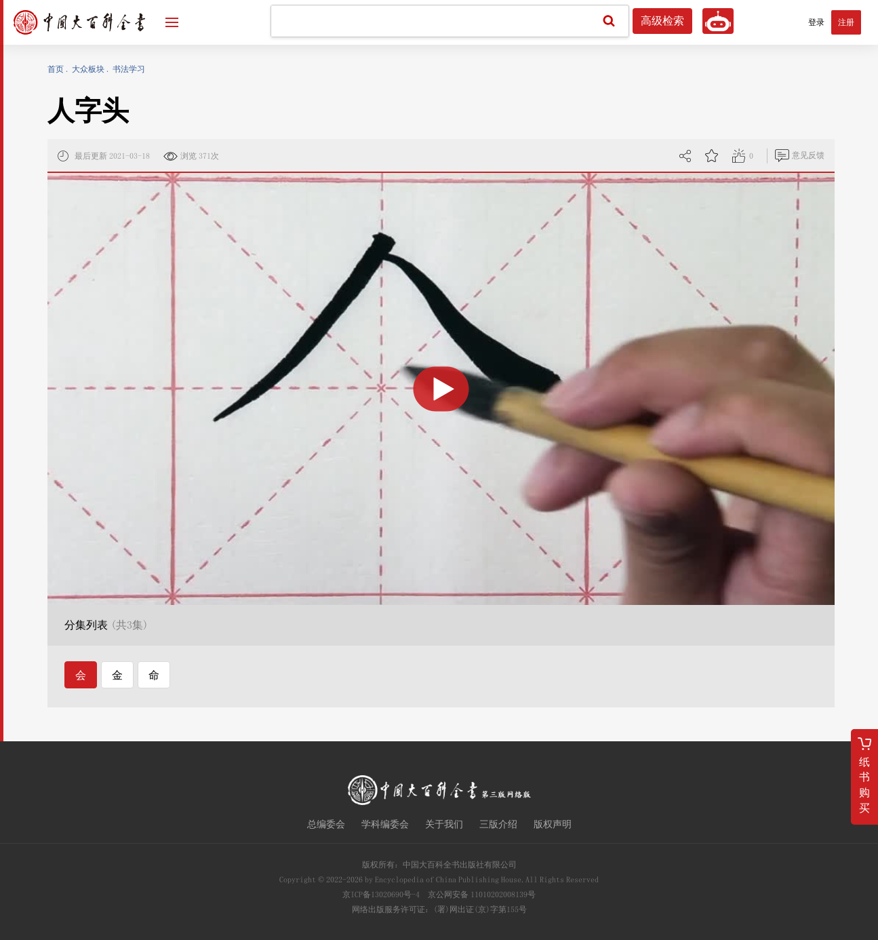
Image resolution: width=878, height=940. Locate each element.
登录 (816, 22)
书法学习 (129, 69)
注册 (846, 22)
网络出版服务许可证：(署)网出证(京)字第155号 (439, 909)
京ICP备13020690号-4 (381, 894)
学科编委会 (385, 824)
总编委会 (326, 824)
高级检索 (662, 21)
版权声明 (553, 824)
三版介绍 (498, 824)
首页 (55, 69)
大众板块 (88, 69)
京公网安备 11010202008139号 (482, 894)
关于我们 (444, 824)
